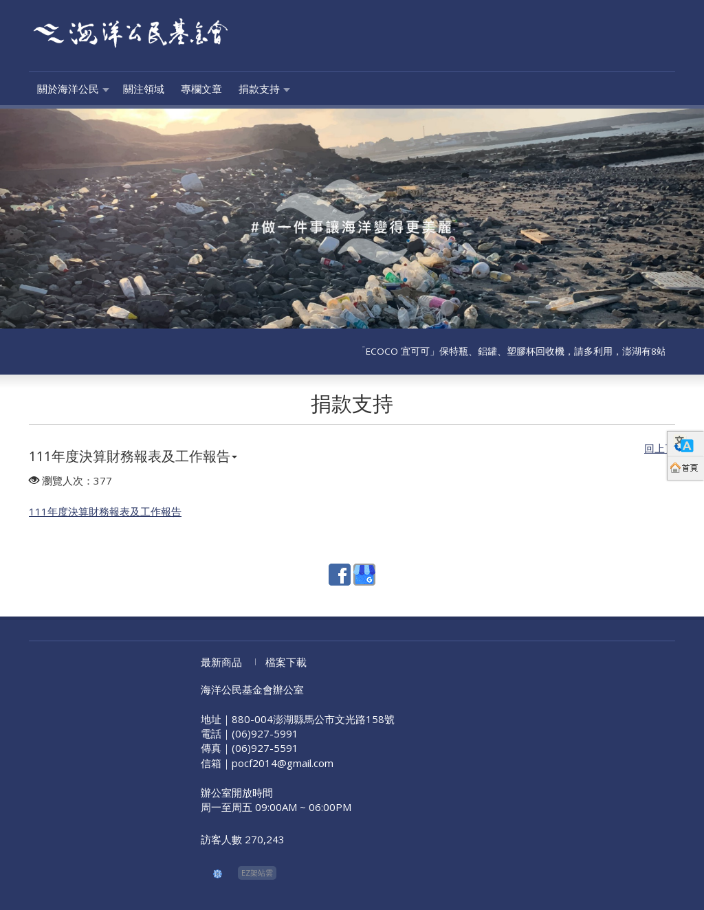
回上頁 (659, 448)
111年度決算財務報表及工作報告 (133, 456)
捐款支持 (259, 89)
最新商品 (221, 662)
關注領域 (143, 89)
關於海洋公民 (68, 89)
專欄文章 (201, 89)
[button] (53, 219)
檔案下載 (286, 662)
